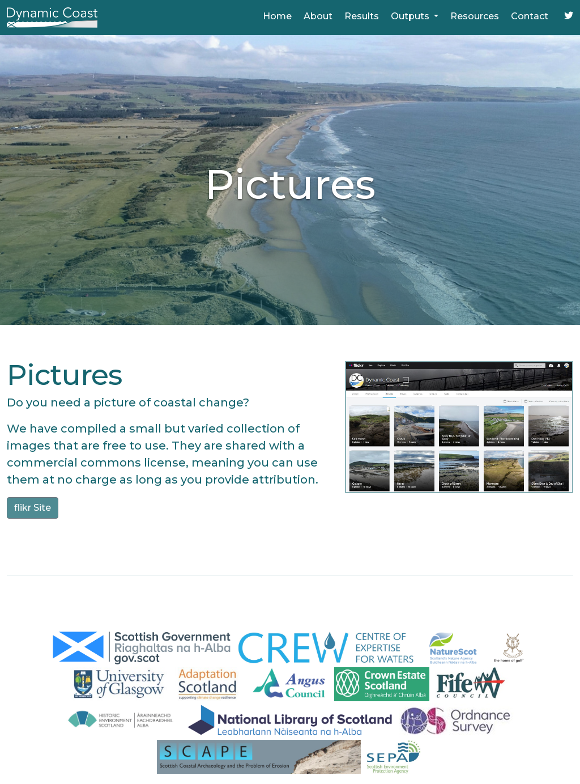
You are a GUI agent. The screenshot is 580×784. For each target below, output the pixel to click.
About (318, 16)
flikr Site (32, 507)
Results (361, 16)
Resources (474, 16)
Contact (529, 16)
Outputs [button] (411, 16)
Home (277, 16)
